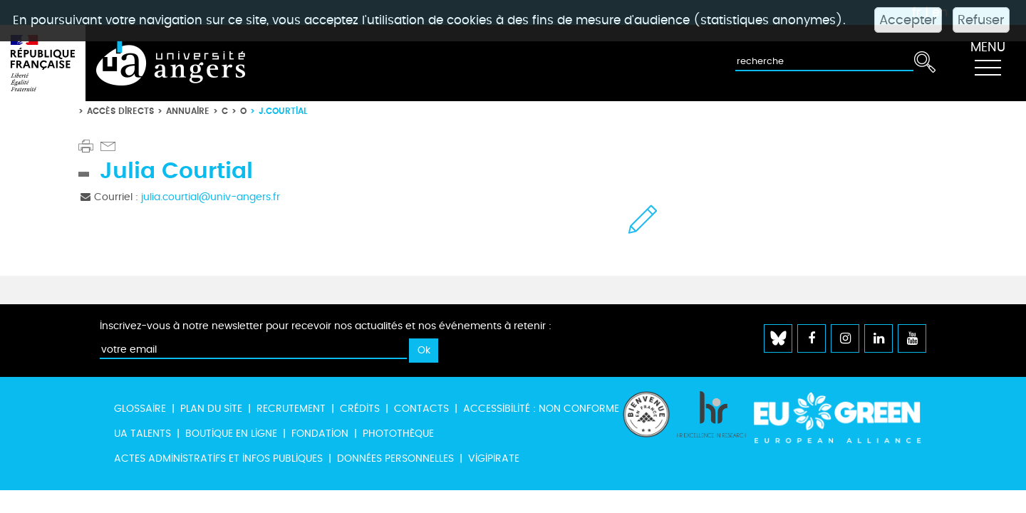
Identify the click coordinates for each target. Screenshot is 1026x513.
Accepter (908, 20)
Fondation (319, 433)
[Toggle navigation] (987, 63)
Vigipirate (493, 458)
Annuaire (187, 111)
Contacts (421, 408)
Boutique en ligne (231, 433)
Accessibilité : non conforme (541, 408)
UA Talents (142, 433)
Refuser (981, 20)
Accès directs (120, 111)
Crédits (360, 408)
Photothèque (398, 433)
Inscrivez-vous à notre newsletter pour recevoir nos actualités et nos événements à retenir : (325, 325)
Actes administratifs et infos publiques (218, 458)
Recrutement (291, 408)
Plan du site (211, 408)
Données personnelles (395, 458)
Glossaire (140, 408)
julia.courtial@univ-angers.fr (210, 197)
